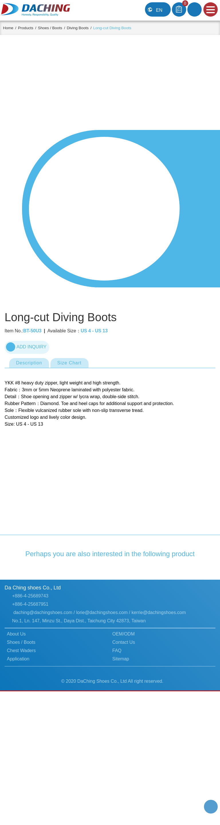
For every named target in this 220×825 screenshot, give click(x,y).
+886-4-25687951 (30, 699)
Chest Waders (22, 746)
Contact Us (124, 738)
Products (31, 28)
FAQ (116, 746)
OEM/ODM (123, 730)
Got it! (197, 812)
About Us (17, 730)
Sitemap (121, 754)
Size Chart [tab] (71, 394)
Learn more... (22, 815)
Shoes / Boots (57, 28)
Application (19, 754)
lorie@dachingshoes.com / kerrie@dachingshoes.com (134, 708)
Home (12, 28)
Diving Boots (86, 28)
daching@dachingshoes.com (43, 708)
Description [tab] (30, 394)
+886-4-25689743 (30, 691)
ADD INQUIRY (26, 377)
